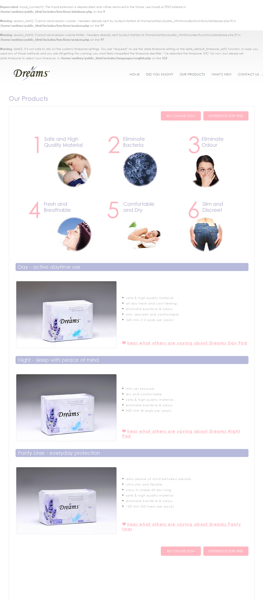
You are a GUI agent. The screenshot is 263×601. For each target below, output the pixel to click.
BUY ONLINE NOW (181, 116)
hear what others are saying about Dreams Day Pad (187, 342)
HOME (135, 74)
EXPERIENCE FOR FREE (226, 116)
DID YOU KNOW (159, 74)
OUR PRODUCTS (192, 74)
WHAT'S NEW (221, 74)
